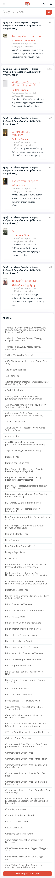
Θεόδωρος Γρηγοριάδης (23, 40)
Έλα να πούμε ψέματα (25, 181)
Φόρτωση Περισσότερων (27, 873)
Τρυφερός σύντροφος (25, 280)
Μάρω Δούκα (18, 185)
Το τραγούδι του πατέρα (26, 36)
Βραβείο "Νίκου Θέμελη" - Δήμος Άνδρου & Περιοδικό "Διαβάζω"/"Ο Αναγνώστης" (22, 25)
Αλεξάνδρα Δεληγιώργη (23, 285)
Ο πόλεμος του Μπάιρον (21, 133)
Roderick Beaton (20, 89)
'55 (13, 231)
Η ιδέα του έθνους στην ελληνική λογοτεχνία (26, 84)
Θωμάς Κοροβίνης (20, 235)
